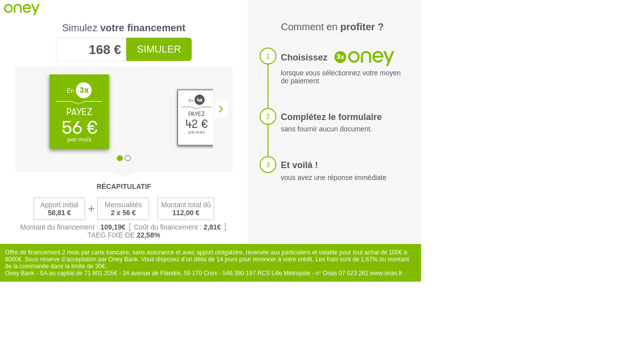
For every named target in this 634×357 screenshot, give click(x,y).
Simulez (124, 27)
